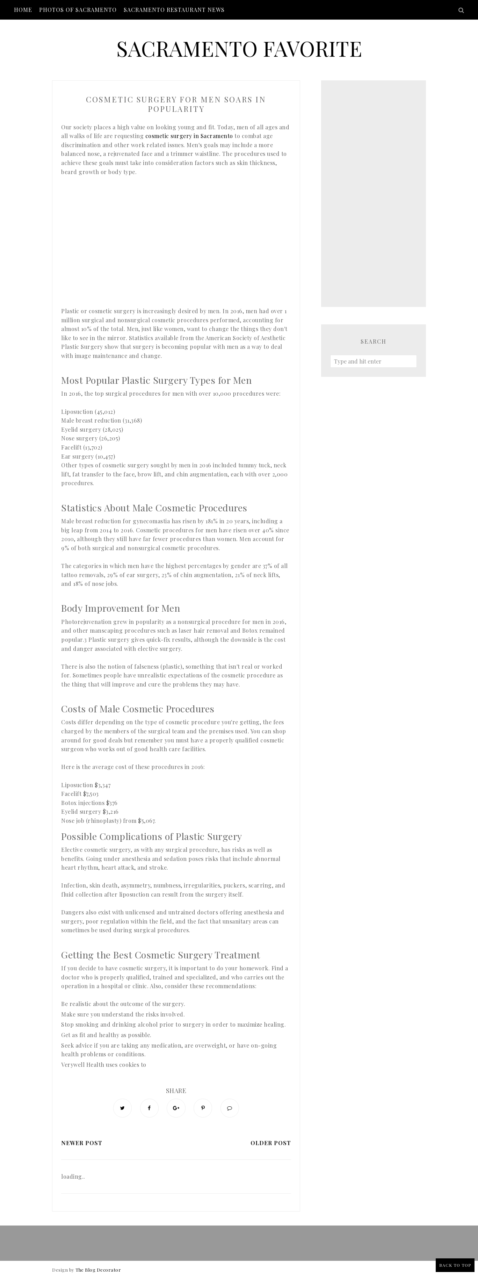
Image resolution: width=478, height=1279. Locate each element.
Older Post (271, 1143)
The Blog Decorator (98, 1270)
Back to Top (455, 1265)
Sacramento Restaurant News (174, 9)
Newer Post (81, 1143)
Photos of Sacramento (78, 9)
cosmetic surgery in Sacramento (189, 135)
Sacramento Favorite (239, 48)
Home (23, 9)
